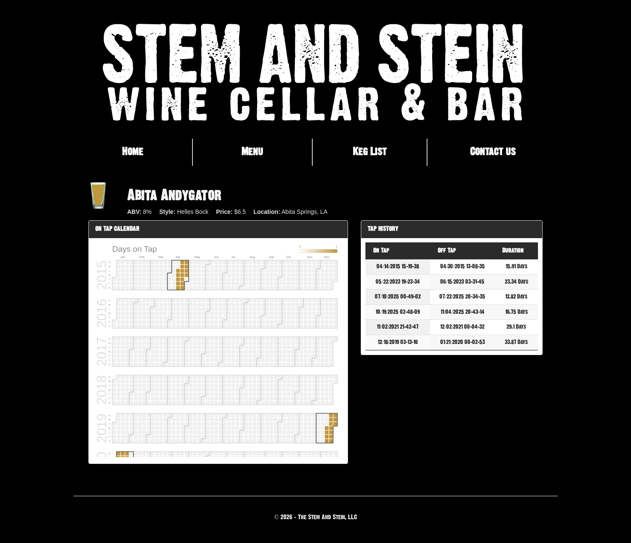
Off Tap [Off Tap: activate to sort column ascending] (447, 250)
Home (132, 152)
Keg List (370, 152)
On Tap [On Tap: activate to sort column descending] (381, 250)
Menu (252, 152)
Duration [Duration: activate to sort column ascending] (512, 250)
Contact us (492, 152)
